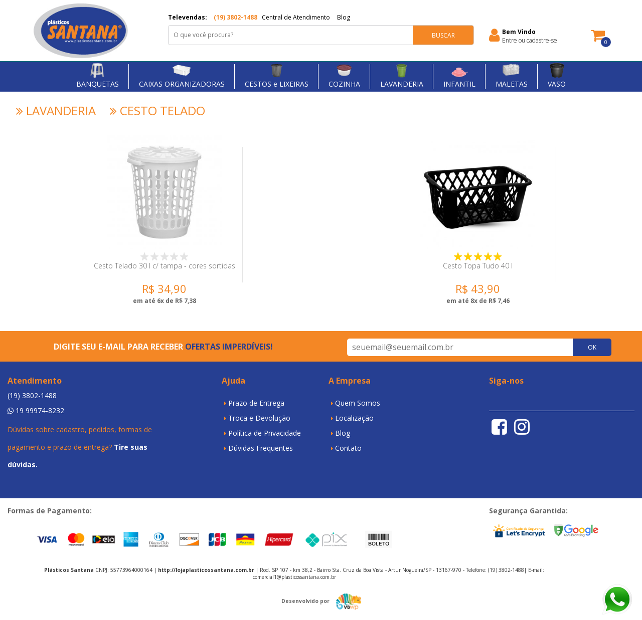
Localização (354, 418)
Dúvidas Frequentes (260, 448)
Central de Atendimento (296, 17)
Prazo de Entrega (256, 403)
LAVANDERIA (401, 75)
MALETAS (512, 75)
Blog (343, 17)
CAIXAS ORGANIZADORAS (182, 75)
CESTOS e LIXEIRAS (276, 75)
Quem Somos (357, 403)
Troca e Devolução (259, 418)
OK (592, 347)
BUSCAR (443, 35)
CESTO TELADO (156, 110)
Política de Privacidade (264, 433)
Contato (348, 448)
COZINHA (344, 75)
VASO (557, 75)
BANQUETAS (97, 75)
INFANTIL (459, 75)
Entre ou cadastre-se (529, 40)
